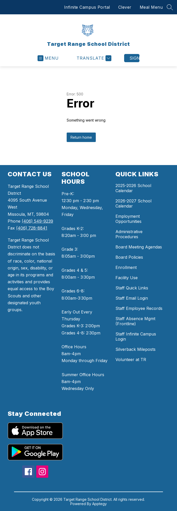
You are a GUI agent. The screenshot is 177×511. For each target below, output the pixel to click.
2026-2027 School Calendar (133, 203)
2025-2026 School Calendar (133, 188)
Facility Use (126, 277)
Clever (125, 7)
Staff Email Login (131, 298)
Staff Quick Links (131, 287)
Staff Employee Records (138, 308)
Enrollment (126, 267)
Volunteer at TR (130, 359)
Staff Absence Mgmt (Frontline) (135, 321)
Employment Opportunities (128, 219)
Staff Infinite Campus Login (135, 336)
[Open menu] (48, 58)
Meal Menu (151, 7)
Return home (81, 137)
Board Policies (129, 257)
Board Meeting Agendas (138, 246)
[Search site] (170, 7)
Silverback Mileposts (135, 349)
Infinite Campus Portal (87, 7)
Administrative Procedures (129, 234)
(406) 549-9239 (37, 221)
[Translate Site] (93, 58)
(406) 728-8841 (31, 228)
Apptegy (99, 504)
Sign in (134, 58)
